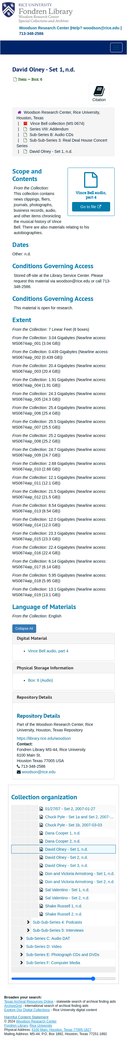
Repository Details (34, 697)
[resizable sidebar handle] (63, 978)
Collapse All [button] (24, 629)
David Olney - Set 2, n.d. (66, 857)
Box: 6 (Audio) (40, 680)
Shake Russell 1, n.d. (63, 906)
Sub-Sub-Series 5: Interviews (58, 930)
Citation (99, 93)
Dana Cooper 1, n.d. (62, 833)
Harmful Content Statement (26, 1017)
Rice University (41, 1026)
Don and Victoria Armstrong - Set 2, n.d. (79, 881)
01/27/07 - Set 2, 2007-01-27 (70, 809)
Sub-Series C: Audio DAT (48, 938)
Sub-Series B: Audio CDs (51, 134)
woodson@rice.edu (39, 772)
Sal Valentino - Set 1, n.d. (67, 890)
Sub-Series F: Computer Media (53, 962)
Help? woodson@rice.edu (95, 28)
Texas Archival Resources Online (28, 1002)
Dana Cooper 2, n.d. (62, 841)
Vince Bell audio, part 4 (48, 651)
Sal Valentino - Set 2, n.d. (67, 898)
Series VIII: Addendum (48, 129)
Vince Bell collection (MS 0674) (57, 123)
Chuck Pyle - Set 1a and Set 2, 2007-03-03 (82, 817)
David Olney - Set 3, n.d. (66, 865)
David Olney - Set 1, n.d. (66, 849)
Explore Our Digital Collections (27, 1010)
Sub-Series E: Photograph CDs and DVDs (62, 954)
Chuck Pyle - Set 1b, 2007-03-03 (73, 825)
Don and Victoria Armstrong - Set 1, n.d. (79, 873)
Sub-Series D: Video (44, 946)
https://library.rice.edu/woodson (44, 738)
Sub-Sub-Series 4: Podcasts (57, 922)
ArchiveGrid (13, 1006)
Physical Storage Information (45, 668)
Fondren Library (16, 1026)
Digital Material (32, 638)
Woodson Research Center (44, 28)
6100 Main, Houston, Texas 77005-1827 (61, 1030)
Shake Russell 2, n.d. (63, 914)
